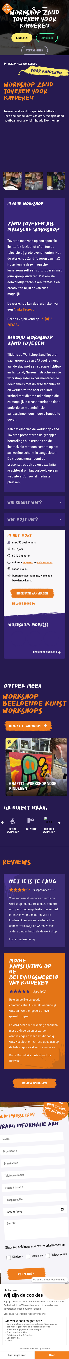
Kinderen (20, 1245)
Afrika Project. (24, 309)
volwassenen (44, 453)
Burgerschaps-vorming (25, 466)
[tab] (34, 204)
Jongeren (36, 1244)
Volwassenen (54, 1243)
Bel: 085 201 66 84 (23, 494)
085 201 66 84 (51, 1126)
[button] (64, 9)
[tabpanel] (34, 351)
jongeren (28, 453)
